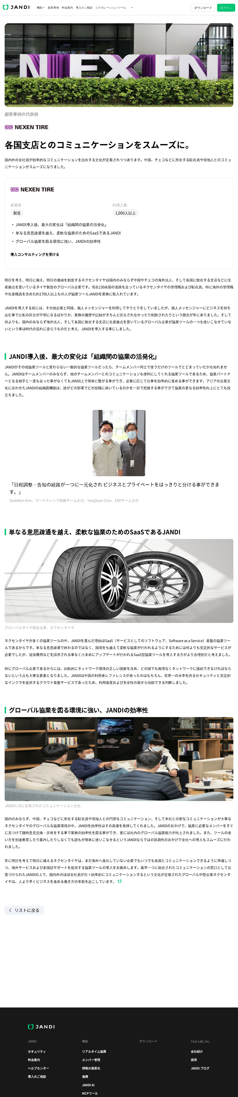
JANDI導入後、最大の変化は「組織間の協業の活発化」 (62, 224)
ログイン (226, 8)
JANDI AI (88, 1085)
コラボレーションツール (114, 8)
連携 (85, 1076)
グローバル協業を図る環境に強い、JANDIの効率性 (58, 241)
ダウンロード (203, 8)
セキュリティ (37, 1051)
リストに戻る (24, 910)
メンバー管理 (91, 1059)
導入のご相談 (84, 8)
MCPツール (90, 1093)
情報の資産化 (91, 1068)
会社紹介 (197, 1051)
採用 (194, 1059)
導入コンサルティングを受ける (34, 254)
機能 (41, 8)
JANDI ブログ (200, 1068)
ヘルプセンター (38, 1068)
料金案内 (67, 8)
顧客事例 (53, 8)
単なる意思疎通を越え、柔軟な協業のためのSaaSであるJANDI (68, 233)
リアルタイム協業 (94, 1051)
